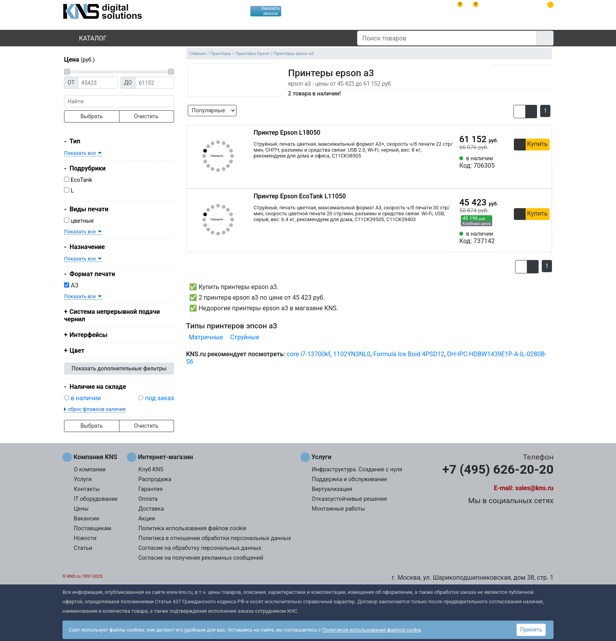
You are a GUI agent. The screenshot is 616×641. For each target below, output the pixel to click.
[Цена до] (154, 83)
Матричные (206, 337)
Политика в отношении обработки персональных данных (214, 538)
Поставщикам (92, 528)
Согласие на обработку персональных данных (199, 548)
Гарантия (150, 489)
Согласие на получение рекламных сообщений (200, 558)
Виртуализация (332, 489)
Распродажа (154, 479)
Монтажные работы (338, 508)
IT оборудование (96, 499)
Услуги (83, 479)
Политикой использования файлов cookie (371, 630)
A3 (71, 285)
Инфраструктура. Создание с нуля (357, 469)
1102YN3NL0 (351, 354)
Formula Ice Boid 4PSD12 (408, 354)
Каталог (86, 38)
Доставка (151, 508)
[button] (519, 111)
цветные (82, 221)
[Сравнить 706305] (530, 162)
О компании (90, 469)
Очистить (146, 116)
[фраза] (119, 101)
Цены (81, 508)
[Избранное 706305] (544, 162)
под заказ (159, 398)
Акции (146, 518)
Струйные (244, 337)
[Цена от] (97, 83)
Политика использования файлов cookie (192, 528)
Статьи (83, 548)
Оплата (148, 499)
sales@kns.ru (534, 488)
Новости (85, 538)
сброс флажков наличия (96, 409)
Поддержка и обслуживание (349, 479)
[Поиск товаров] (447, 38)
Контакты (87, 489)
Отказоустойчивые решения (349, 499)
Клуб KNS (150, 469)
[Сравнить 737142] (530, 237)
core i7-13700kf (308, 354)
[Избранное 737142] (544, 238)
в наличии (86, 398)
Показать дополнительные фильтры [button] (119, 368)
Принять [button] (531, 629)
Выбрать (92, 116)
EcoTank (81, 180)
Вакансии (86, 518)
